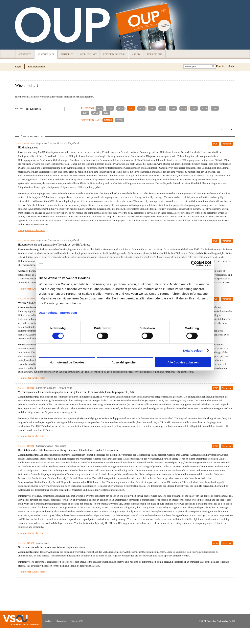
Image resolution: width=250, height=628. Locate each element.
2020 (162, 108)
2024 (120, 108)
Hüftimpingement (28, 147)
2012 (105, 113)
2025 (109, 108)
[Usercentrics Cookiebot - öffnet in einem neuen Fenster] (194, 263)
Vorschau (227, 143)
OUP (20, 25)
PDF (215, 143)
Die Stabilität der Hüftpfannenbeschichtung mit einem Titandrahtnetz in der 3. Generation (68, 450)
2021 (151, 108)
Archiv (136, 54)
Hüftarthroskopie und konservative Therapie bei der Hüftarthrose (54, 244)
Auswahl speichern (125, 362)
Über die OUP (154, 54)
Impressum (68, 312)
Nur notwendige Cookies (67, 362)
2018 (183, 108)
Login (18, 66)
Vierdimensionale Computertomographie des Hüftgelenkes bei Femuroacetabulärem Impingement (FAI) (76, 392)
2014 (85, 113)
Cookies (48, 621)
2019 (172, 108)
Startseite (24, 54)
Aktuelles (67, 54)
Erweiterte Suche (225, 66)
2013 (95, 113)
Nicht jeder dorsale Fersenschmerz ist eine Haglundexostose (51, 547)
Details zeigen (193, 350)
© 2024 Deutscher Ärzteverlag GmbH (217, 621)
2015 (214, 108)
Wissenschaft (46, 54)
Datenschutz (48, 312)
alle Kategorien (33, 108)
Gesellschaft (88, 54)
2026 (99, 108)
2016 (204, 108)
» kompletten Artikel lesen (31, 230)
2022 (141, 108)
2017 (194, 108)
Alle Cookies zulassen (183, 362)
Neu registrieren (36, 66)
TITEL (120, 120)
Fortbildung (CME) (114, 54)
